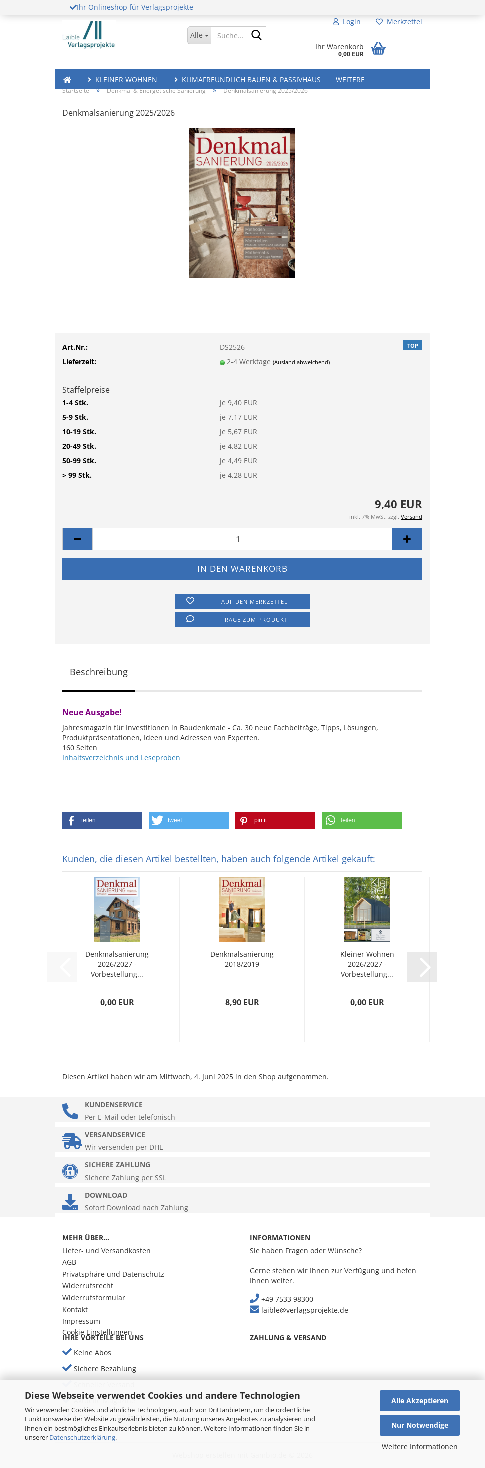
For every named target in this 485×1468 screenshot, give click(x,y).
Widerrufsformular (94, 1297)
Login (347, 21)
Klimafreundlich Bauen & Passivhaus (246, 79)
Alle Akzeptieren (420, 1400)
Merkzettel (399, 21)
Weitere (350, 79)
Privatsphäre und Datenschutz (113, 1274)
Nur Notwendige (420, 1425)
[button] (77, 539)
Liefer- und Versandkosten (106, 1250)
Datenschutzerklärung (83, 1437)
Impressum (81, 1321)
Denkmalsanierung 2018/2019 (242, 959)
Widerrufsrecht (88, 1285)
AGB (69, 1262)
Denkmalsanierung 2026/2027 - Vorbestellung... (117, 964)
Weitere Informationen (420, 1446)
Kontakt (75, 1309)
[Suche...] (199, 35)
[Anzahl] (242, 539)
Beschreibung (99, 672)
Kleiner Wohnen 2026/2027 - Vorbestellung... (367, 964)
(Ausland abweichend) (301, 362)
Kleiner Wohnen (122, 79)
